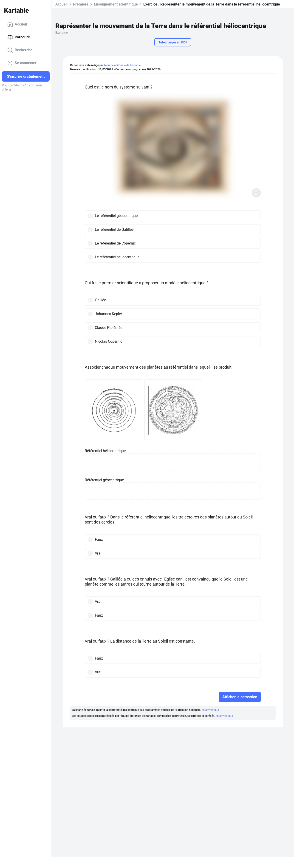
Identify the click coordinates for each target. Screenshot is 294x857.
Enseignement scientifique (116, 4)
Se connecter (22, 63)
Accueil (17, 24)
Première (80, 4)
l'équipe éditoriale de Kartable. (122, 65)
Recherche (19, 50)
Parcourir (18, 37)
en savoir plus (210, 709)
